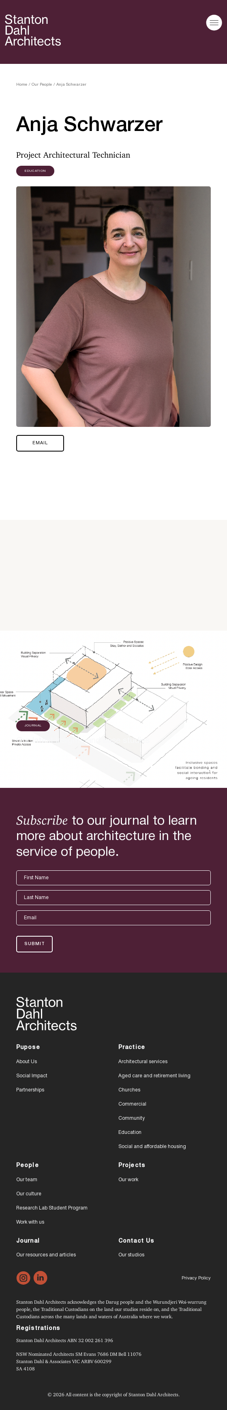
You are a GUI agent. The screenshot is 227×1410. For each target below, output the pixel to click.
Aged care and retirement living (154, 1076)
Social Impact (31, 1076)
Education (129, 1132)
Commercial (132, 1104)
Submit (34, 944)
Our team (26, 1180)
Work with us (30, 1222)
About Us (26, 1062)
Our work (128, 1180)
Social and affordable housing (152, 1146)
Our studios (131, 1255)
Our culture (28, 1194)
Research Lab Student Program (52, 1208)
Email (40, 443)
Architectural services (142, 1062)
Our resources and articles (46, 1255)
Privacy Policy (196, 1278)
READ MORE (39, 760)
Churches (129, 1090)
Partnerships (30, 1090)
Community (131, 1118)
